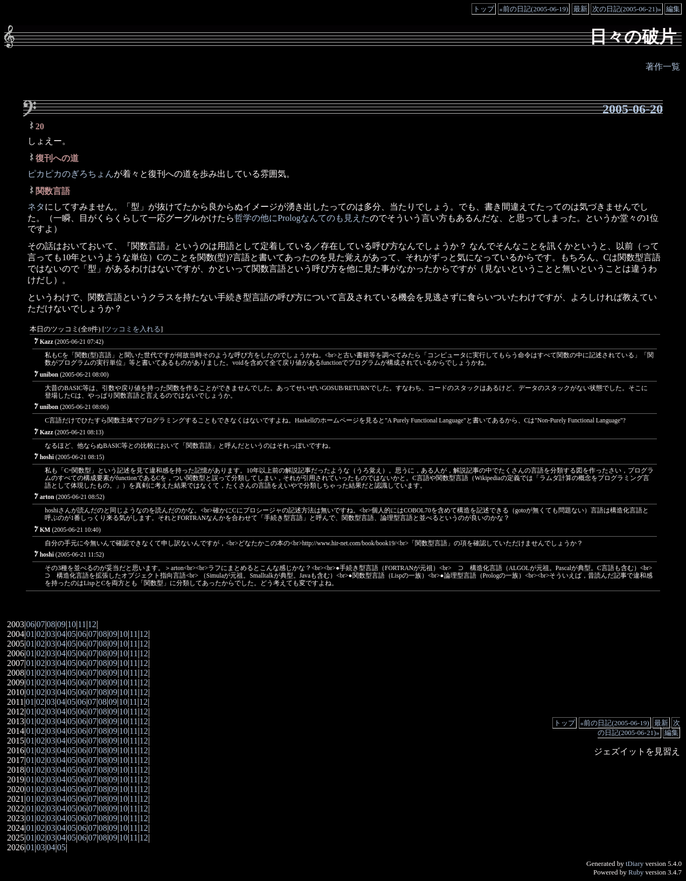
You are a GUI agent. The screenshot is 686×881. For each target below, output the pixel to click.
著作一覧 (663, 66)
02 (40, 634)
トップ (483, 9)
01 (30, 634)
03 (51, 634)
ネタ (36, 206)
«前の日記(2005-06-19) (534, 9)
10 (71, 624)
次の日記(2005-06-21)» (626, 9)
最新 (580, 9)
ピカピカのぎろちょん (70, 173)
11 (82, 624)
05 (71, 634)
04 (61, 634)
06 (30, 624)
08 (51, 624)
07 (40, 624)
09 (61, 624)
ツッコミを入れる (133, 329)
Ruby (635, 872)
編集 (673, 9)
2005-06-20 (632, 109)
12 (92, 624)
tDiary (634, 863)
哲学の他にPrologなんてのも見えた (302, 218)
